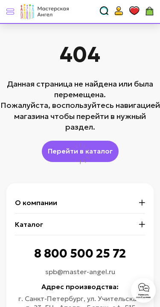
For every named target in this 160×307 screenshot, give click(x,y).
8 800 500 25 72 (80, 253)
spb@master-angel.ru (80, 271)
